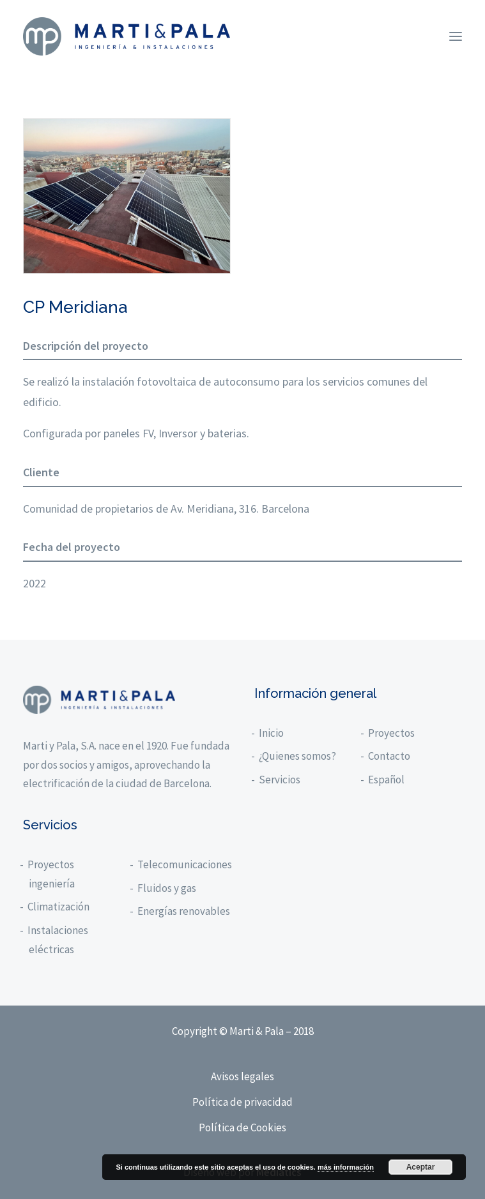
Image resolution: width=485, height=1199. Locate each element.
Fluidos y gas (167, 888)
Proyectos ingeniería (52, 874)
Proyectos (392, 733)
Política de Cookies (242, 1127)
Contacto (389, 756)
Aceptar (420, 1167)
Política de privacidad (242, 1102)
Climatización (59, 907)
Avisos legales (242, 1076)
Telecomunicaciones (185, 864)
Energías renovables (184, 911)
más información (346, 1167)
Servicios (280, 780)
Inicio (272, 733)
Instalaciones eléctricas (58, 939)
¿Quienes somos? (298, 756)
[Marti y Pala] (126, 36)
